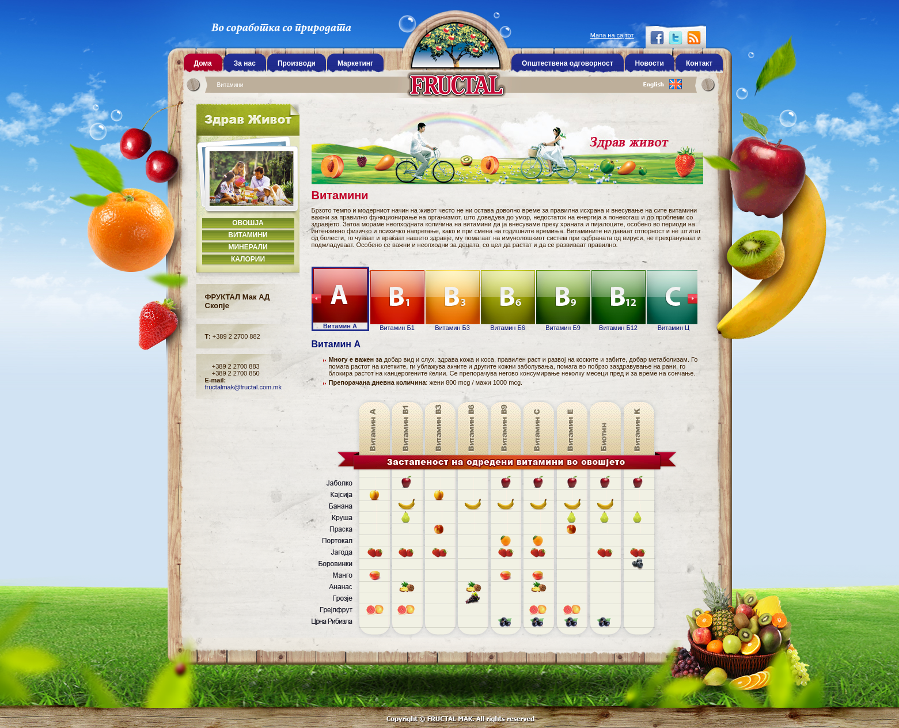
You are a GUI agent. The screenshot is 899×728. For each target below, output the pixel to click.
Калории (248, 259)
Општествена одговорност (567, 63)
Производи (297, 63)
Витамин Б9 (563, 300)
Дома (203, 63)
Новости (649, 63)
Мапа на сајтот (612, 35)
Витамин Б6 (508, 300)
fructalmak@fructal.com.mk (243, 387)
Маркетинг (355, 63)
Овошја (247, 223)
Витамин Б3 (453, 300)
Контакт (699, 63)
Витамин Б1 (397, 300)
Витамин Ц (674, 300)
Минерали (247, 247)
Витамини (230, 85)
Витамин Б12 (618, 300)
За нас (245, 63)
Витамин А (340, 298)
